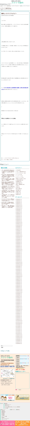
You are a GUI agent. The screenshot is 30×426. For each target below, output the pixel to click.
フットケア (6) (19, 174)
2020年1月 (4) (19, 287)
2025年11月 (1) (19, 206)
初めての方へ (7, 405)
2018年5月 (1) (19, 313)
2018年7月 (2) (19, 312)
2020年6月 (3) (19, 280)
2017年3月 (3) (19, 330)
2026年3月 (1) (19, 202)
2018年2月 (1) (19, 317)
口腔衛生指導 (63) (19, 180)
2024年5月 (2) (19, 232)
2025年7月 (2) (19, 212)
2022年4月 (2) (19, 257)
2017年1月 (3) (19, 333)
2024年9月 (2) (19, 226)
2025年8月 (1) (19, 210)
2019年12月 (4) (19, 289)
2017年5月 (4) (19, 327)
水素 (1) (17, 185)
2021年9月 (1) (19, 266)
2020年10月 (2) (19, 276)
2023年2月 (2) (19, 246)
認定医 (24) (18, 194)
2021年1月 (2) (19, 273)
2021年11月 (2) (19, 263)
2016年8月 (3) (19, 340)
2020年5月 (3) (19, 282)
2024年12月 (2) (19, 222)
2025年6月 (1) (19, 213)
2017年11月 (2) (19, 322)
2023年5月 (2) (19, 242)
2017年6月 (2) (19, 326)
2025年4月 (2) (19, 216)
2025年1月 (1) (19, 220)
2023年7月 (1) (19, 240)
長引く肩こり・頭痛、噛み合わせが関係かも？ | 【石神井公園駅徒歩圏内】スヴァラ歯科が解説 (8, 206)
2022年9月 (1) (19, 252)
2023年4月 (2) (19, 243)
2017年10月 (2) (19, 323)
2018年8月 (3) (19, 310)
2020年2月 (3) (19, 286)
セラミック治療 (4, 416)
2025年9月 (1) (19, 209)
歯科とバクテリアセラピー (9, 13)
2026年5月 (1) (19, 199)
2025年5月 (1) (19, 215)
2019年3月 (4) (19, 302)
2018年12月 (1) (19, 306)
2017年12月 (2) (19, 320)
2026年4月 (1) (19, 200)
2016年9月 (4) (19, 339)
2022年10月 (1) (19, 250)
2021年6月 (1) (19, 267)
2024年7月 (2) (19, 229)
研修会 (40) (18, 191)
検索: (2, 345)
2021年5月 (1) (19, 269)
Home (2, 5)
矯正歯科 (3, 414)
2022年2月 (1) (19, 259)
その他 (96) (18, 170)
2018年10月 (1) (19, 309)
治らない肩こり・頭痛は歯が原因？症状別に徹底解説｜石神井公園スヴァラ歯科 (8, 203)
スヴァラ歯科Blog (5, 8)
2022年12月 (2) (19, 249)
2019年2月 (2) (19, 303)
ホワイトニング (4, 419)
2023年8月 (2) (19, 239)
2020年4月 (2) (19, 283)
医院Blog (17, 409)
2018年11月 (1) (19, 307)
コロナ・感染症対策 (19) (21, 171)
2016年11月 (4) (19, 336)
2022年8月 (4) (19, 253)
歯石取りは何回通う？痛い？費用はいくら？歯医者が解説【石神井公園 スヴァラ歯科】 (8, 179)
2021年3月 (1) (19, 270)
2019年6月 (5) (19, 297)
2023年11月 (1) (19, 235)
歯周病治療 (3, 411)
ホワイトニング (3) (19, 177)
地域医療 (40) (18, 181)
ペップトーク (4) (19, 175)
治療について (3, 409)
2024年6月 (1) (19, 230)
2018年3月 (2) (19, 316)
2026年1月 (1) (19, 203)
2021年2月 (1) (19, 272)
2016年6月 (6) (19, 343)
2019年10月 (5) (19, 292)
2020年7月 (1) (19, 279)
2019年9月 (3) (19, 293)
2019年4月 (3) (19, 300)
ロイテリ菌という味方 (8, 159)
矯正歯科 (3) (18, 190)
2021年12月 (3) (19, 262)
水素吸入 (3, 417)
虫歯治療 (3, 410)
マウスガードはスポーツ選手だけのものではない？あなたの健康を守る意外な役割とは (8, 200)
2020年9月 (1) (19, 277)
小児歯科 (3, 415)
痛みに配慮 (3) (19, 188)
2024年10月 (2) (19, 225)
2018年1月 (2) (19, 319)
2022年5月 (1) (19, 256)
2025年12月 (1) (19, 205)
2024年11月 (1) (19, 223)
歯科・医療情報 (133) (20, 184)
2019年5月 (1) (19, 299)
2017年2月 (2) (19, 332)
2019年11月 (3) (19, 290)
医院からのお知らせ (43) (21, 178)
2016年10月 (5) (19, 337)
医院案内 (5, 403)
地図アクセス (13, 409)
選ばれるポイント (8, 404)
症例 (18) (18, 187)
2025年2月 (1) (19, 219)
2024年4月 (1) (19, 233)
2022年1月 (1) (19, 260)
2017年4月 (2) (19, 329)
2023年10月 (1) (19, 236)
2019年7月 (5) (19, 296)
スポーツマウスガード (5, 418)
